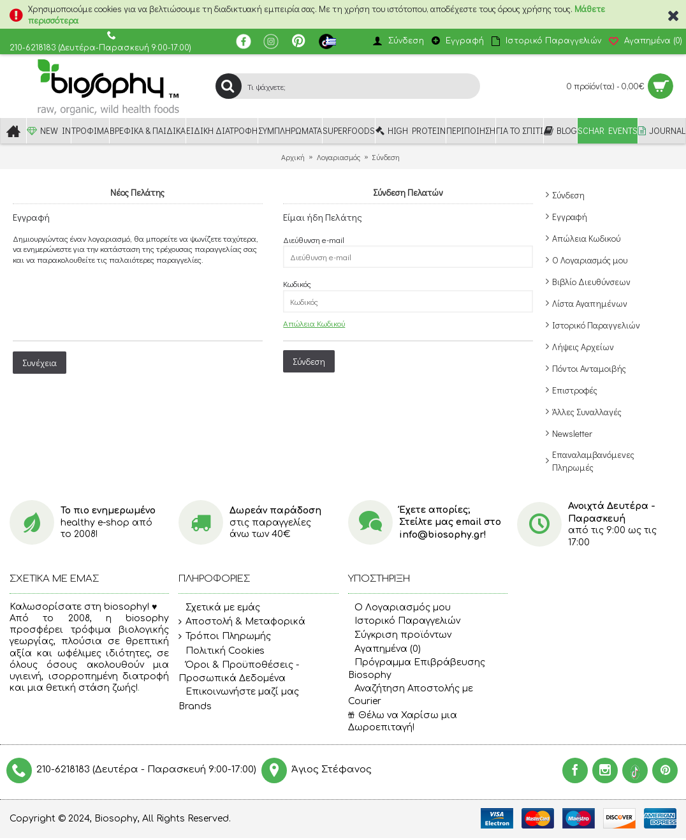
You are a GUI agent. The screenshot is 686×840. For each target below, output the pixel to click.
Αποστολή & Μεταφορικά (242, 622)
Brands (195, 706)
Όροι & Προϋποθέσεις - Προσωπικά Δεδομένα (239, 671)
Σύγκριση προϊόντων (399, 635)
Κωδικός (297, 283)
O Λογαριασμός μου (399, 607)
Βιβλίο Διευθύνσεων (591, 282)
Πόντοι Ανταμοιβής (589, 368)
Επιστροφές (574, 390)
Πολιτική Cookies (222, 651)
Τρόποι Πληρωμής (225, 636)
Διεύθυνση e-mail (313, 239)
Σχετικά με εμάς (219, 608)
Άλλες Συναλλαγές (587, 412)
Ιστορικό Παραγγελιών (596, 325)
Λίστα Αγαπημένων (589, 303)
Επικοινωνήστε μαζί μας (239, 692)
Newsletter (572, 433)
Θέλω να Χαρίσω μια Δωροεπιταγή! (402, 722)
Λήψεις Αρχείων (583, 347)
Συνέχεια (39, 363)
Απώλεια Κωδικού (586, 238)
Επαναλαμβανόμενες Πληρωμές (593, 460)
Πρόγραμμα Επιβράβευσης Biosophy (416, 669)
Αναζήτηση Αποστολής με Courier (410, 695)
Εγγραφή (569, 216)
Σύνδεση (568, 195)
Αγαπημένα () (384, 649)
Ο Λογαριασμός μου (589, 260)
